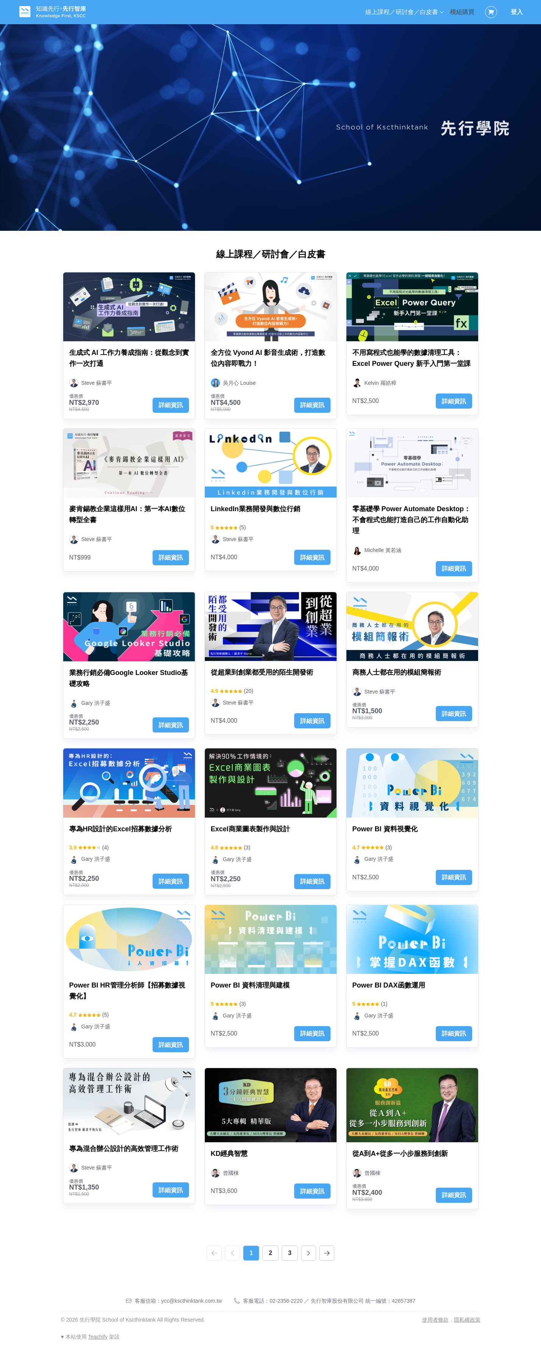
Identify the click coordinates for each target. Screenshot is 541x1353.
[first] (214, 1253)
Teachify (98, 1337)
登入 (517, 12)
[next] (308, 1253)
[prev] (232, 1253)
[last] (326, 1253)
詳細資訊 (171, 405)
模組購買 (462, 12)
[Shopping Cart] (491, 12)
